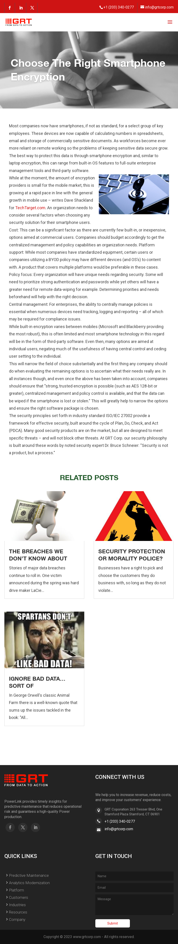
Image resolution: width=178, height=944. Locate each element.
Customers (18, 897)
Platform (16, 890)
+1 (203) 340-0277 (120, 821)
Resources (18, 912)
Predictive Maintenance (29, 875)
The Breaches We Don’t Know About (38, 555)
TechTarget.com (30, 207)
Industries (17, 904)
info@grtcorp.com (119, 829)
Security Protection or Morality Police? (131, 555)
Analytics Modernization (29, 882)
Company (17, 919)
